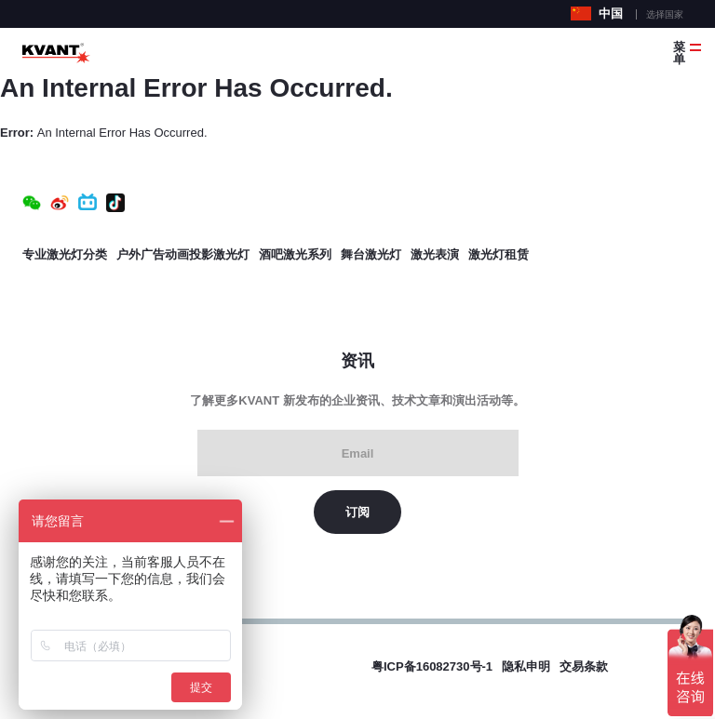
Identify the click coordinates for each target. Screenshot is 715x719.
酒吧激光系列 (295, 254)
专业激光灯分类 (64, 254)
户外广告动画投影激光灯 (183, 254)
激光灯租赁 (498, 254)
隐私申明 (526, 666)
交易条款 (584, 666)
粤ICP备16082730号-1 (431, 666)
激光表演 (435, 254)
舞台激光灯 (371, 254)
